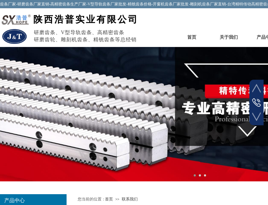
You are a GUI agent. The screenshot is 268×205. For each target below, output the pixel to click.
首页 (191, 37)
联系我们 (130, 199)
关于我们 (229, 37)
